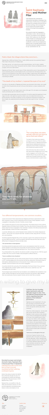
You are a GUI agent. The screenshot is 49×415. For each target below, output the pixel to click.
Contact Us (21, 410)
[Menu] (46, 3)
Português (4, 405)
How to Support (22, 407)
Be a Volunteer (22, 408)
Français (3, 408)
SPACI (20, 411)
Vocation (21, 405)
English (3, 407)
